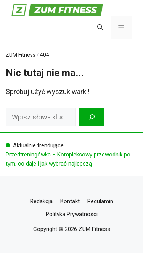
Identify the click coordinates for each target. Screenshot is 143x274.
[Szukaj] (91, 117)
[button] (100, 27)
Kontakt (70, 201)
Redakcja (41, 201)
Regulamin (100, 201)
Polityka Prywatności (72, 214)
